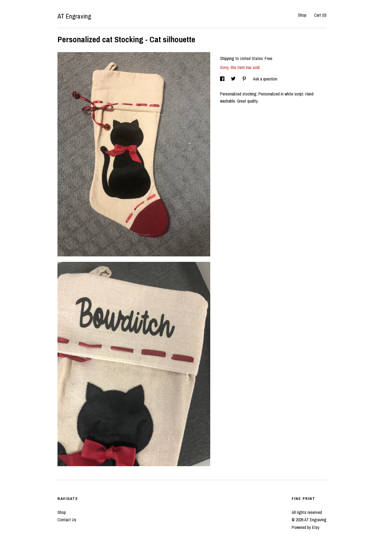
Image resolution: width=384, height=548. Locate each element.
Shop (302, 15)
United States (251, 58)
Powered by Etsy (305, 527)
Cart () (320, 15)
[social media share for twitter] (234, 79)
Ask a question (265, 79)
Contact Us (66, 520)
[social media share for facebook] (222, 79)
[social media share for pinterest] (245, 79)
